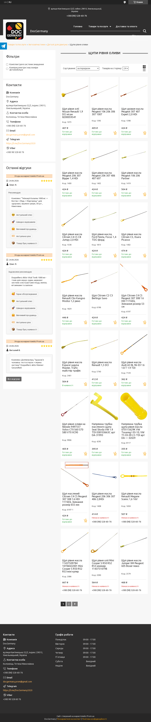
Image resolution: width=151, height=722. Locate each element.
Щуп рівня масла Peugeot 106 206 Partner (131, 175)
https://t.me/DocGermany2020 (20, 143)
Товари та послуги (98, 26)
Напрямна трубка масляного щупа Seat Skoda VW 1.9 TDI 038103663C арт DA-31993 (103, 429)
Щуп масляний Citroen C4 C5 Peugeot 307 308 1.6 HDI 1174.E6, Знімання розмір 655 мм (74, 499)
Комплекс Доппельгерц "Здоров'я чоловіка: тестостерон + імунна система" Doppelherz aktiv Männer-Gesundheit (28, 364)
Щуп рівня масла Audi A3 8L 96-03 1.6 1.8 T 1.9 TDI (133, 365)
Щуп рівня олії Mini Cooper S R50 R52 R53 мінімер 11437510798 (103, 564)
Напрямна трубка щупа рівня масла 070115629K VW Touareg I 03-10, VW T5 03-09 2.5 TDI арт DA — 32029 (133, 431)
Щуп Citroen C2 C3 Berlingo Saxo (102, 297)
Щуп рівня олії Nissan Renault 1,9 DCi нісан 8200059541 (72, 112)
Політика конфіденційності (94, 719)
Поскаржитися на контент (69, 719)
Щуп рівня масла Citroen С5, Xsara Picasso (131, 237)
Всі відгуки (14, 379)
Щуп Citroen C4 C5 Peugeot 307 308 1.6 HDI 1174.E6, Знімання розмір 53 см (132, 301)
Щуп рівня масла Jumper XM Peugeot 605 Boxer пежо (132, 563)
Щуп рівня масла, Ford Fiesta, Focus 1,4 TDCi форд (104, 237)
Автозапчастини (36, 44)
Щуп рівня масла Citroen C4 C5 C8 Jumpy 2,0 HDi (72, 237)
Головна (77, 26)
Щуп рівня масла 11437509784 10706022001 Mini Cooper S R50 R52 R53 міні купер (72, 566)
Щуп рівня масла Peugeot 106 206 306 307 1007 (103, 111)
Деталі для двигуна (57, 44)
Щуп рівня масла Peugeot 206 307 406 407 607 (103, 175)
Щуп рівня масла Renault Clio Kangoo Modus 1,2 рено (73, 298)
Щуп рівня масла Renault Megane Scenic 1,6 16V (131, 496)
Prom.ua (90, 716)
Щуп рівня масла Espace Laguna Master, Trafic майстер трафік (72, 366)
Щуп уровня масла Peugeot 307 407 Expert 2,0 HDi (132, 111)
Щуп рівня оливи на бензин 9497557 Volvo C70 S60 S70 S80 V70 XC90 (73, 428)
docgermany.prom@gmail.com (20, 134)
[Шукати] (144, 31)
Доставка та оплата (126, 26)
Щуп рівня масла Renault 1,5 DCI (102, 363)
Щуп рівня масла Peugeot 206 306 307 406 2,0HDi (103, 496)
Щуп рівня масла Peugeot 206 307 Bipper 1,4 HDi (72, 175)
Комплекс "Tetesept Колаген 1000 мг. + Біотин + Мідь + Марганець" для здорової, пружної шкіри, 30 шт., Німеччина (30, 202)
